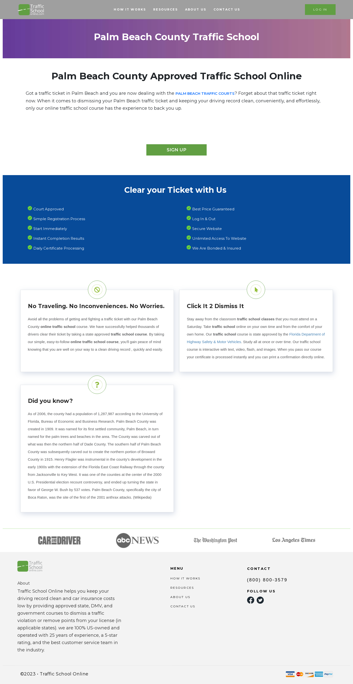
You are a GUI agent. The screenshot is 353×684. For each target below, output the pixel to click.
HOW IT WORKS (130, 9)
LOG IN (320, 9)
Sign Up (176, 150)
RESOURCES (165, 9)
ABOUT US (195, 9)
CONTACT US (227, 9)
